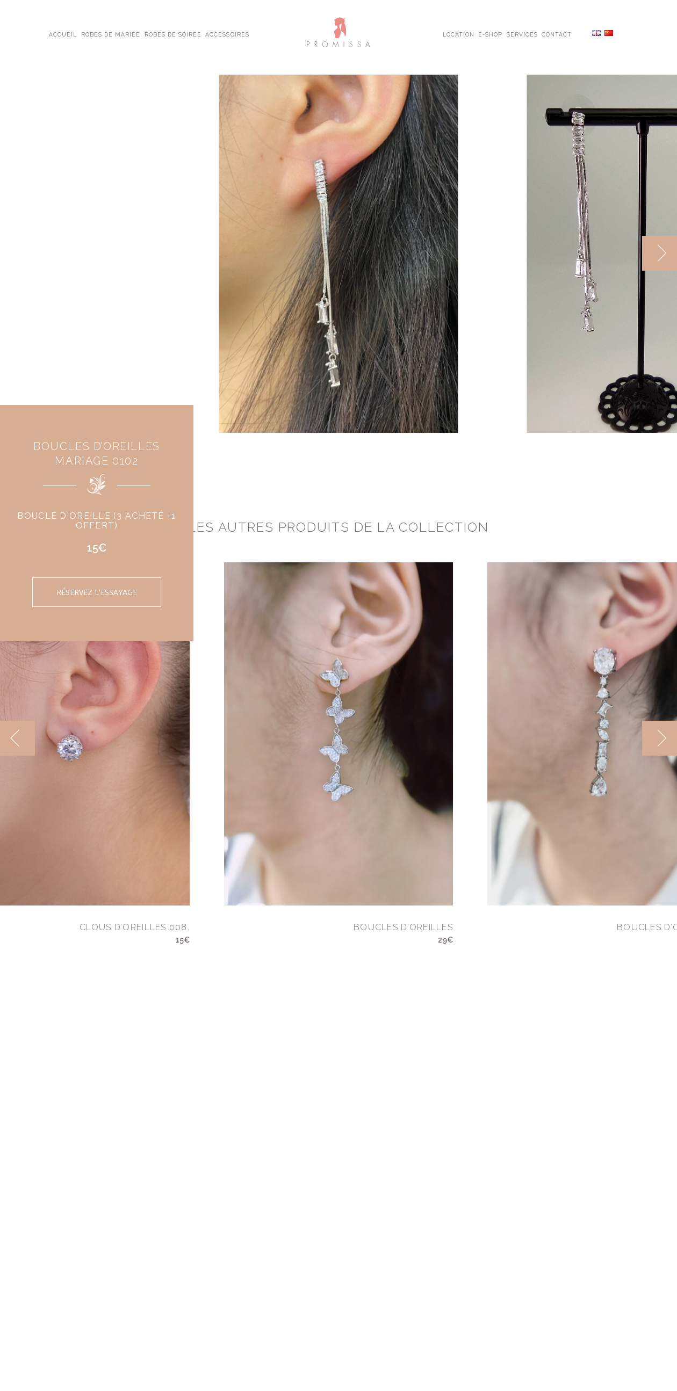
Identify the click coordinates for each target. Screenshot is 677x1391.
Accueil (63, 34)
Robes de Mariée (111, 34)
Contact (557, 34)
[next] (659, 253)
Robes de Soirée (173, 34)
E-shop (490, 34)
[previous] (17, 738)
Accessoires (227, 34)
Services (522, 34)
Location (458, 34)
